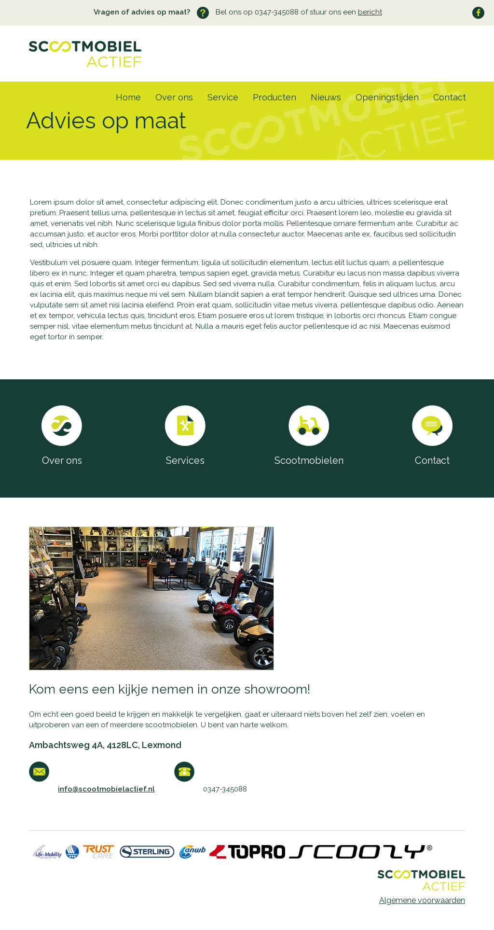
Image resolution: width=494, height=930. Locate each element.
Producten (274, 97)
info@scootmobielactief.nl (106, 789)
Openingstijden (387, 97)
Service (222, 97)
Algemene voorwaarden (422, 900)
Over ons (174, 97)
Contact (449, 97)
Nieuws (326, 97)
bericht (370, 12)
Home (128, 97)
